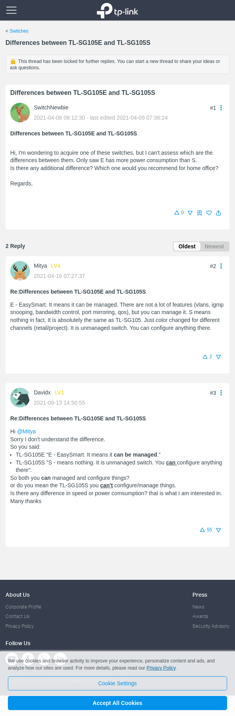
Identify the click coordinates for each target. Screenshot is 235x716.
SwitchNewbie (51, 107)
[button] (218, 213)
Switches (18, 31)
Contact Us (18, 616)
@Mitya (26, 431)
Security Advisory (210, 626)
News (198, 607)
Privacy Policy (20, 626)
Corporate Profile (23, 607)
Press (199, 594)
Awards (200, 616)
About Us (18, 594)
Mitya (40, 266)
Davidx (42, 392)
